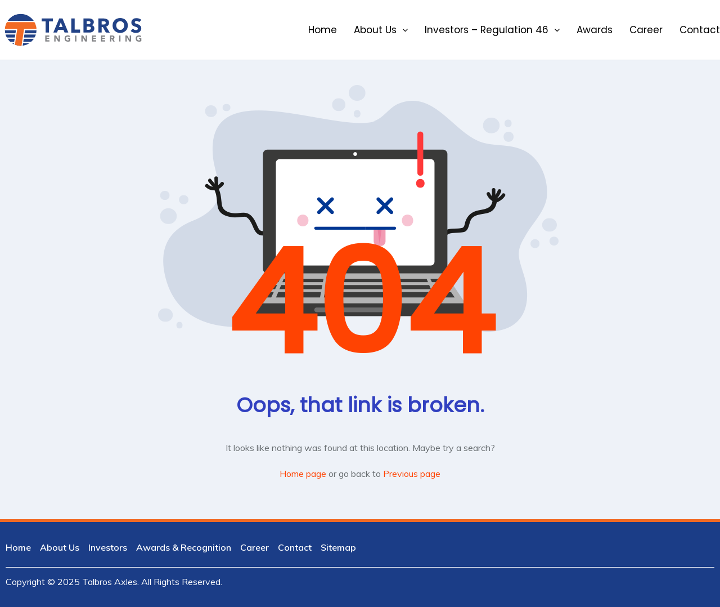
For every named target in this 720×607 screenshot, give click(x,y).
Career (646, 30)
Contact (700, 30)
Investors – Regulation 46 (492, 30)
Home (322, 30)
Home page (303, 473)
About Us (381, 30)
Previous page (411, 473)
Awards (595, 30)
